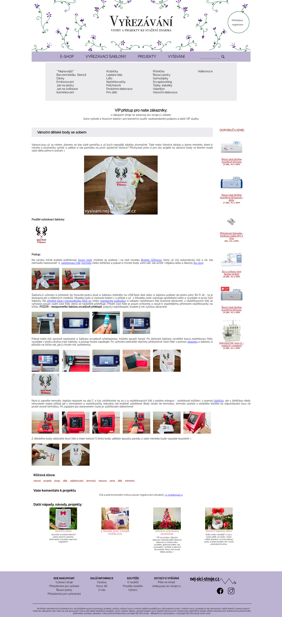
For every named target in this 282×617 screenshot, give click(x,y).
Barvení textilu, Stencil (71, 75)
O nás (101, 589)
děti (65, 480)
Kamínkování (65, 92)
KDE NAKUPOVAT (64, 578)
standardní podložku (112, 300)
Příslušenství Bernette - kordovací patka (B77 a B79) (231, 236)
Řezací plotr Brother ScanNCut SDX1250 (231, 160)
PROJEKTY (147, 56)
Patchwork (113, 85)
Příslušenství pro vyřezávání (64, 593)
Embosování (65, 82)
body (57, 480)
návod (36, 480)
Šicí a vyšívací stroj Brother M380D (231, 273)
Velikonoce (205, 71)
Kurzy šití (101, 586)
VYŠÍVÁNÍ (176, 56)
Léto (109, 78)
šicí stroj (198, 262)
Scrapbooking (162, 82)
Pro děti (111, 92)
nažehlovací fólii (70, 262)
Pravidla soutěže (133, 586)
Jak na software (67, 89)
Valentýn (159, 89)
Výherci (132, 589)
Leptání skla (114, 75)
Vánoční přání (63, 531)
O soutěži (133, 582)
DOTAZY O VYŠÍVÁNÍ (166, 578)
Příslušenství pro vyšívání (64, 586)
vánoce (102, 480)
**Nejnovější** (65, 71)
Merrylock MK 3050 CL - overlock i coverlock (231, 344)
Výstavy (102, 582)
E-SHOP (67, 56)
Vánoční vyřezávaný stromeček (167, 532)
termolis (86, 262)
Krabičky (112, 71)
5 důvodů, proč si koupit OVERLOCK (115, 532)
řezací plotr (85, 260)
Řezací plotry (162, 75)
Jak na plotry (65, 85)
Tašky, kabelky (162, 85)
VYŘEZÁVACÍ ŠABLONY (106, 56)
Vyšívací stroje (64, 582)
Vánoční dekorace (165, 92)
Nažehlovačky (116, 82)
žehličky (219, 400)
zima (112, 480)
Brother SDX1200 (151, 260)
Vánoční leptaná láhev (218, 531)
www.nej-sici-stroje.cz (149, 114)
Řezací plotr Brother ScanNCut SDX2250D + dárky (231, 198)
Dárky (60, 78)
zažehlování (76, 480)
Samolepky (160, 78)
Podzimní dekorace (119, 89)
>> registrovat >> (174, 494)
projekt (47, 480)
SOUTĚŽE (133, 578)
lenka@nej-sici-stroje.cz (166, 586)
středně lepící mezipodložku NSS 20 (69, 300)
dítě (120, 480)
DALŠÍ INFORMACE (101, 578)
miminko (130, 480)
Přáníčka (158, 71)
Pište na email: (166, 582)
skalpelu (192, 341)
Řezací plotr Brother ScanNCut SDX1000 (231, 308)
